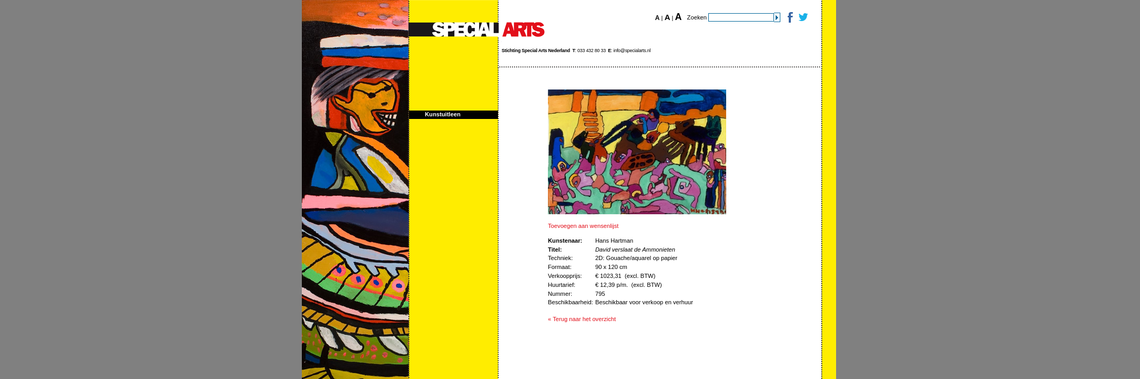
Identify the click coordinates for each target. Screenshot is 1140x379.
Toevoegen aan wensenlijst (583, 226)
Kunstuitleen (443, 114)
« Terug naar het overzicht (582, 319)
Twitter (802, 17)
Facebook (789, 17)
